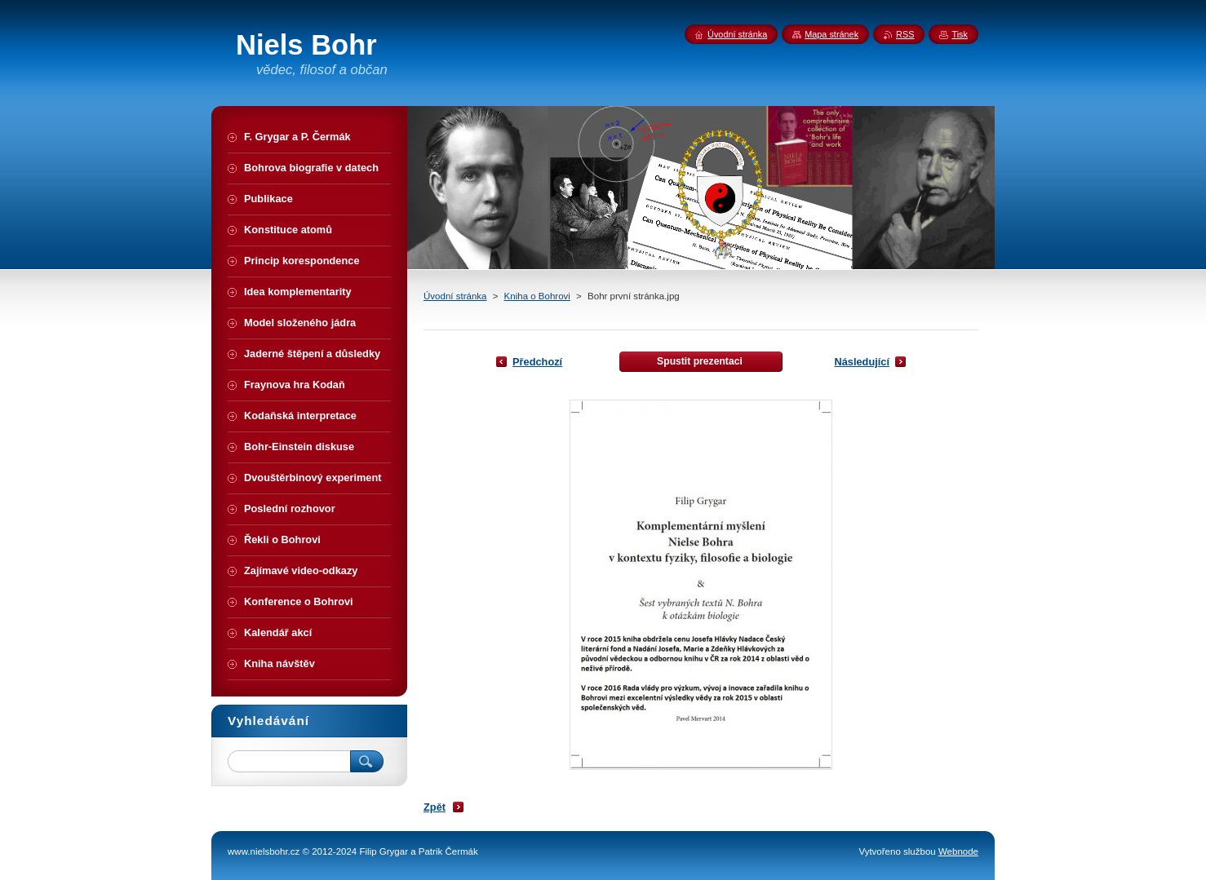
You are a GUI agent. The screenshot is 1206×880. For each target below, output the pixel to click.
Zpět (434, 807)
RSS (905, 34)
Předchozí (537, 362)
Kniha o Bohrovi (537, 296)
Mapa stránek (831, 34)
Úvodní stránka (454, 296)
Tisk (959, 34)
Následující (861, 362)
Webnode (958, 851)
